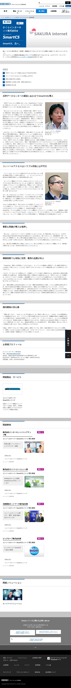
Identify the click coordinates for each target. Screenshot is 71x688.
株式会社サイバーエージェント (15, 469)
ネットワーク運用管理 (14, 17)
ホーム (2, 17)
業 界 (5, 11)
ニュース (16, 665)
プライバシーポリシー (22, 672)
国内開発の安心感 (11, 85)
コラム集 (61, 6)
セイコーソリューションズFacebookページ (56, 658)
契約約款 (37, 672)
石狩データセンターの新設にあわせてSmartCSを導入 (21, 73)
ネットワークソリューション (12, 603)
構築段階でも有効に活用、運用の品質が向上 (19, 82)
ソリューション (29, 12)
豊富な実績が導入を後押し (13, 79)
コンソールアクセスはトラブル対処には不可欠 (19, 76)
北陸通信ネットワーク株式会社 (15, 504)
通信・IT (19, 23)
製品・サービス (17, 12)
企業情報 (53, 11)
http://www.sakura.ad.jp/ (13, 353)
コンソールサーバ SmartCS (25, 57)
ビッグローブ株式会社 (12, 539)
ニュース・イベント (44, 6)
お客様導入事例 (36, 658)
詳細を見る (8, 455)
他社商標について (50, 672)
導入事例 (41, 11)
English (68, 6)
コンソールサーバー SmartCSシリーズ (16, 459)
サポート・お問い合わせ (65, 11)
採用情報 (54, 6)
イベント (27, 665)
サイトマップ (7, 672)
